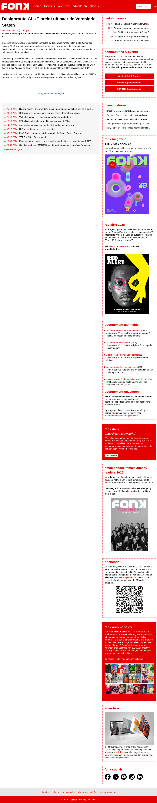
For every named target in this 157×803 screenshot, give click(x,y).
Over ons (64, 6)
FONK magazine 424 (126, 577)
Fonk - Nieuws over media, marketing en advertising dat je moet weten (16, 6)
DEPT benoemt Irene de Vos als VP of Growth (134, 40)
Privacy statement (108, 792)
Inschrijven (111, 455)
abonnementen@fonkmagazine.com (121, 415)
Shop (93, 6)
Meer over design (12, 149)
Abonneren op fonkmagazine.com (122, 367)
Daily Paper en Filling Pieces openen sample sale (129, 128)
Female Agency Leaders (129, 82)
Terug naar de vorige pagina (51, 93)
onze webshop (136, 659)
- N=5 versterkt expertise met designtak (30, 129)
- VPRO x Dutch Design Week (26, 137)
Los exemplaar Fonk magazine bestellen (125, 379)
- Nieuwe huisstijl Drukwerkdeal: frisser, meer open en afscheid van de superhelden (50, 109)
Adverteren (80, 6)
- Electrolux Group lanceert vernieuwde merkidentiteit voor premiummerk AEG (48, 141)
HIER (127, 148)
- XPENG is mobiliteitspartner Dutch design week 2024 (38, 121)
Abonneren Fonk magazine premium (123, 330)
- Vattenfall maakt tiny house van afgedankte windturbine (38, 117)
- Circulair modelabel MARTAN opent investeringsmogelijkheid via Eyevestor (48, 145)
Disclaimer (45, 792)
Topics (48, 6)
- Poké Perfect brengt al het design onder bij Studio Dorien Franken (43, 133)
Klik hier (120, 752)
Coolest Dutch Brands (129, 76)
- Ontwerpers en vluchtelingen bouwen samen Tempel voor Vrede (43, 113)
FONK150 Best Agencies (129, 89)
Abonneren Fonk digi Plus (118, 342)
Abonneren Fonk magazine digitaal (122, 355)
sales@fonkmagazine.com (117, 757)
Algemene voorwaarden (64, 792)
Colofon (93, 792)
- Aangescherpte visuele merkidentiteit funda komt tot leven (40, 125)
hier (147, 441)
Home (37, 6)
